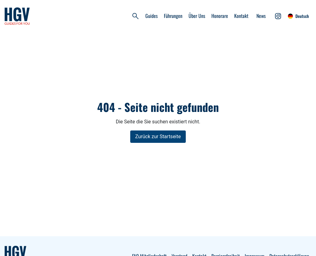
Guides (151, 15)
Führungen (173, 15)
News (261, 15)
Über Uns (197, 15)
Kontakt (241, 15)
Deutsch (298, 16)
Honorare (219, 15)
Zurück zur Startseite (158, 136)
